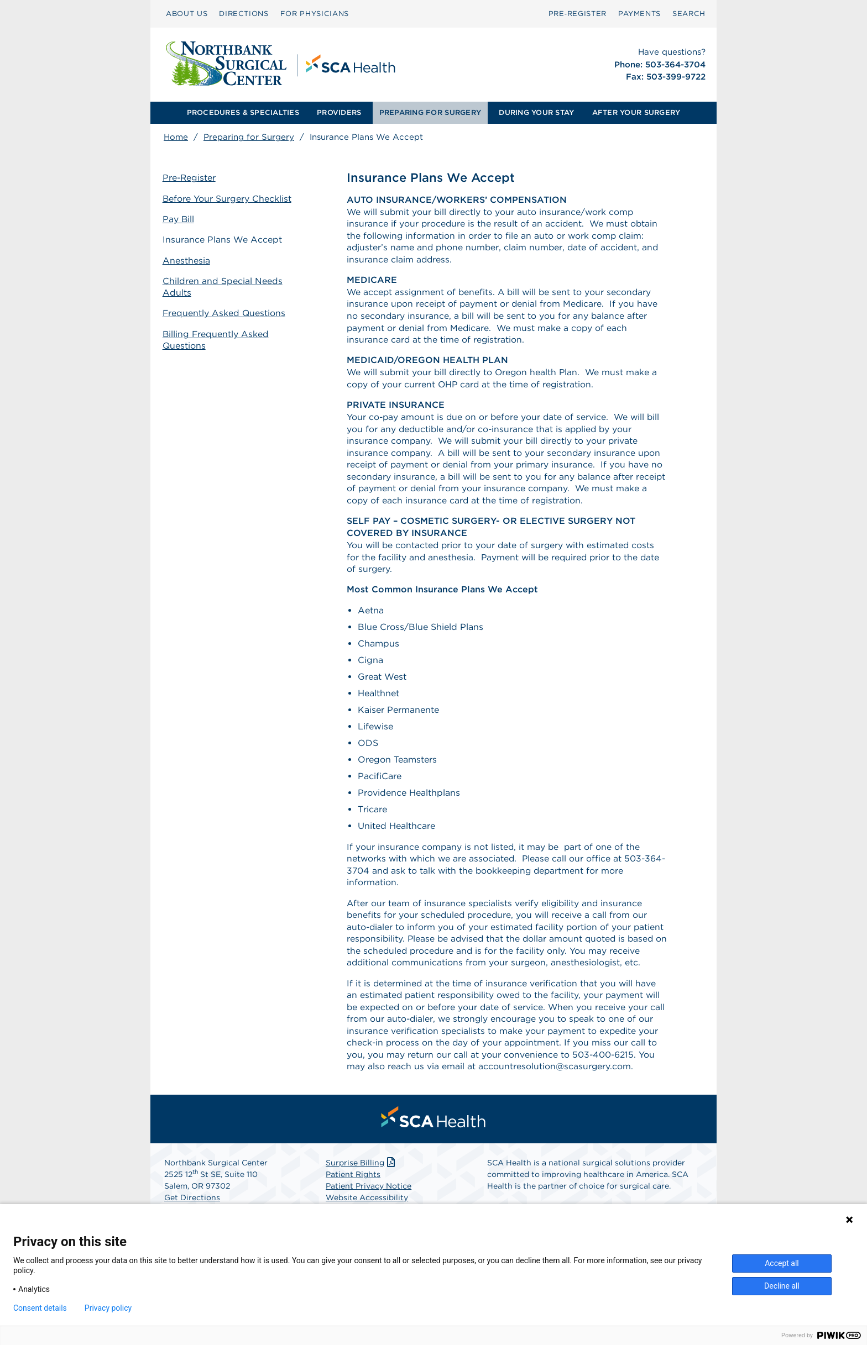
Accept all (782, 1263)
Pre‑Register (578, 13)
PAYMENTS (639, 13)
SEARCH (689, 13)
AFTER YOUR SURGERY (636, 112)
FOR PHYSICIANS (314, 13)
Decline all (782, 1285)
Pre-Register (191, 178)
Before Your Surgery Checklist (228, 198)
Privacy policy (108, 1308)
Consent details (40, 1308)
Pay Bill (180, 219)
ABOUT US (186, 13)
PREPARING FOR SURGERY (430, 112)
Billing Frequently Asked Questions (217, 338)
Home (176, 137)
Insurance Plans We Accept (223, 239)
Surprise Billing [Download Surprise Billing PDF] (361, 1174)
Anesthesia (187, 259)
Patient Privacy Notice (368, 1198)
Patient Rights (353, 1186)
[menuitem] (186, 14)
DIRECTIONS (244, 13)
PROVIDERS (339, 112)
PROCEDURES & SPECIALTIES (243, 112)
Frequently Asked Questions (226, 312)
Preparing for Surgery (248, 137)
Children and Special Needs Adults (224, 286)
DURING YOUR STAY (536, 112)
